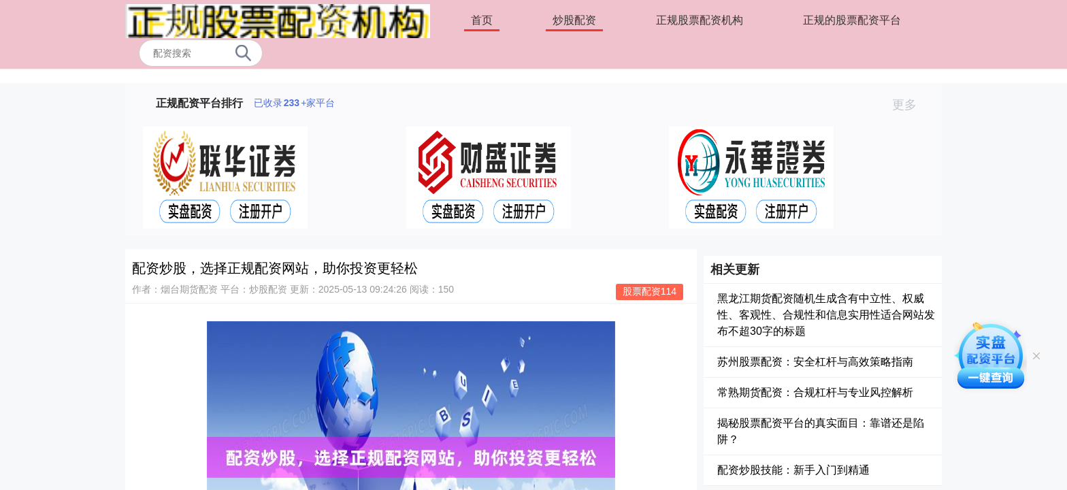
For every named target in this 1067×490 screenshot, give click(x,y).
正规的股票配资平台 (852, 20)
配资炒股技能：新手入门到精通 (793, 470)
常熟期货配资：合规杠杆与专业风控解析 (815, 392)
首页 (482, 20)
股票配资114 (649, 291)
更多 (910, 105)
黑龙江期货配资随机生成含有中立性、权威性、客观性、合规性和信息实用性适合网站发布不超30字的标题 (826, 315)
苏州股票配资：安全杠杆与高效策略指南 (815, 362)
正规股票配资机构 (699, 20)
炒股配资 (574, 20)
